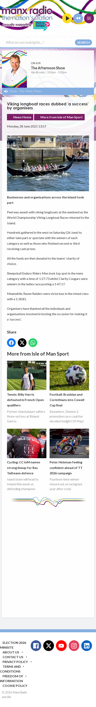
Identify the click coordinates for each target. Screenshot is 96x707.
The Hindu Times (30, 91)
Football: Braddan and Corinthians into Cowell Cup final (69, 384)
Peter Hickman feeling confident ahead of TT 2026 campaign (69, 452)
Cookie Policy (15, 685)
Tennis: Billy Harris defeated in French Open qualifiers (26, 384)
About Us (11, 652)
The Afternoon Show (48, 68)
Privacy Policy (15, 662)
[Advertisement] (48, 559)
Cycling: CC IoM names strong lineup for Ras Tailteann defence (26, 452)
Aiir (9, 697)
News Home (22, 117)
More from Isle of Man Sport (61, 117)
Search (83, 42)
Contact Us (13, 657)
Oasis (13, 91)
